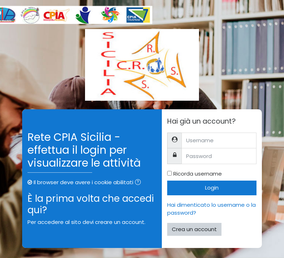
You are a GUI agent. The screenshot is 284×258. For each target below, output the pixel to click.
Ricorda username (197, 173)
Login (212, 187)
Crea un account (194, 229)
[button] (139, 182)
